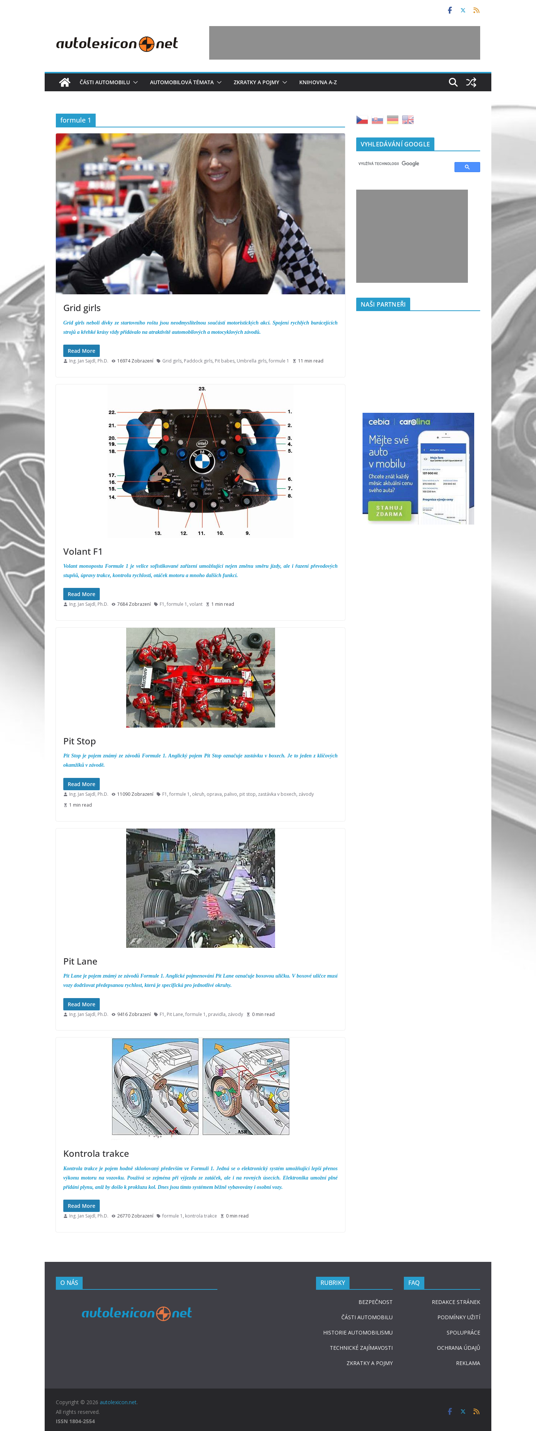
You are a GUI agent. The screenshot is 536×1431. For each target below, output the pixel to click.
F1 (162, 604)
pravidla (217, 1014)
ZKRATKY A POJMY (370, 1363)
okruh (198, 794)
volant (195, 604)
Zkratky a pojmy (256, 82)
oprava (214, 794)
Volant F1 (83, 551)
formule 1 (279, 361)
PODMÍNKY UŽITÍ (458, 1317)
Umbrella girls (252, 361)
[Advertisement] (344, 43)
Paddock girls (198, 361)
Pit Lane (80, 961)
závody (306, 794)
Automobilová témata (182, 82)
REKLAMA (468, 1363)
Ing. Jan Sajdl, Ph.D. (88, 361)
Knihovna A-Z (318, 82)
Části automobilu (105, 82)
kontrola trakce (201, 1216)
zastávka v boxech (277, 794)
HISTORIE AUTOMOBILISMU (358, 1332)
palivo (230, 794)
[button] (134, 82)
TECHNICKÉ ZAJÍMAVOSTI (361, 1347)
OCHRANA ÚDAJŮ (458, 1347)
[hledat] (402, 164)
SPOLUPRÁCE (463, 1332)
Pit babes (224, 361)
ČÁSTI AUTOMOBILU (367, 1317)
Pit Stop (79, 741)
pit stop (247, 794)
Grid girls (82, 307)
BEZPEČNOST (375, 1301)
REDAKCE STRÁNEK (456, 1301)
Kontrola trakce (96, 1153)
